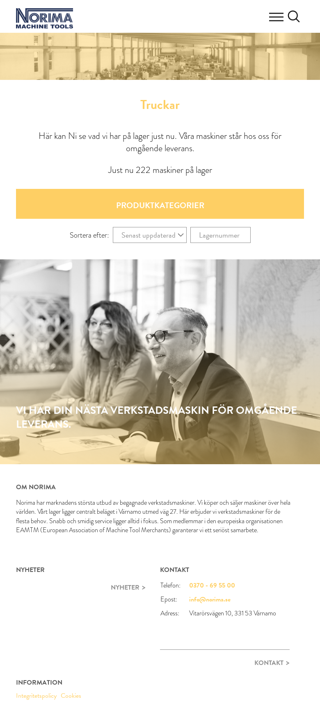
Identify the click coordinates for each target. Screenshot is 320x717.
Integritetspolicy (36, 696)
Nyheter (125, 587)
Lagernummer (219, 235)
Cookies (71, 696)
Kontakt (268, 663)
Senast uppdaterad (148, 235)
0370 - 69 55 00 (212, 585)
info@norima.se (210, 599)
